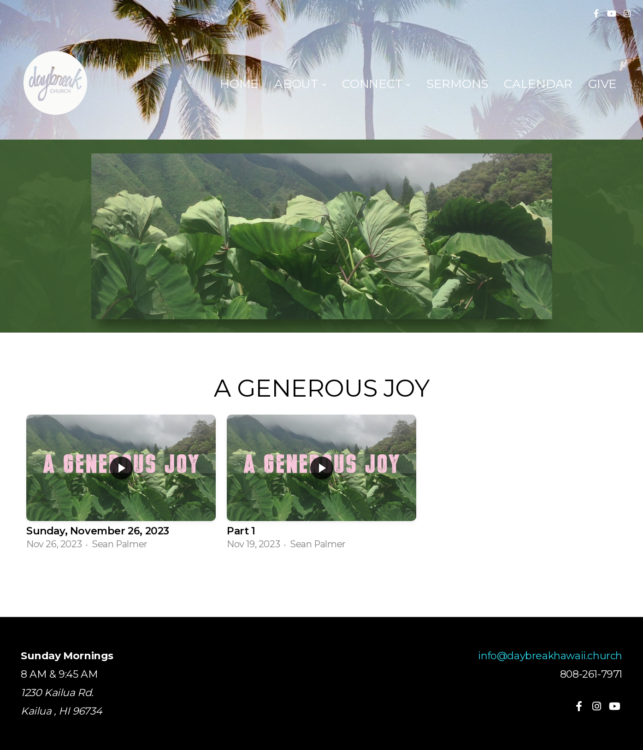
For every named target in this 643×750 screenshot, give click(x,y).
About (300, 83)
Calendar (538, 83)
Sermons (457, 83)
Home (239, 83)
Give (602, 83)
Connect (376, 83)
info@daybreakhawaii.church (550, 656)
